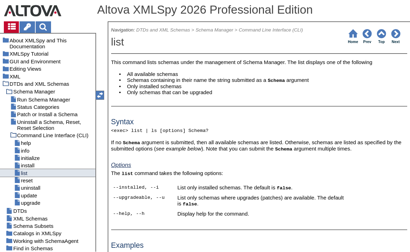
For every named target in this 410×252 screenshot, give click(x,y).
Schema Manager (214, 30)
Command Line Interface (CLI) (271, 30)
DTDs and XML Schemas (163, 30)
